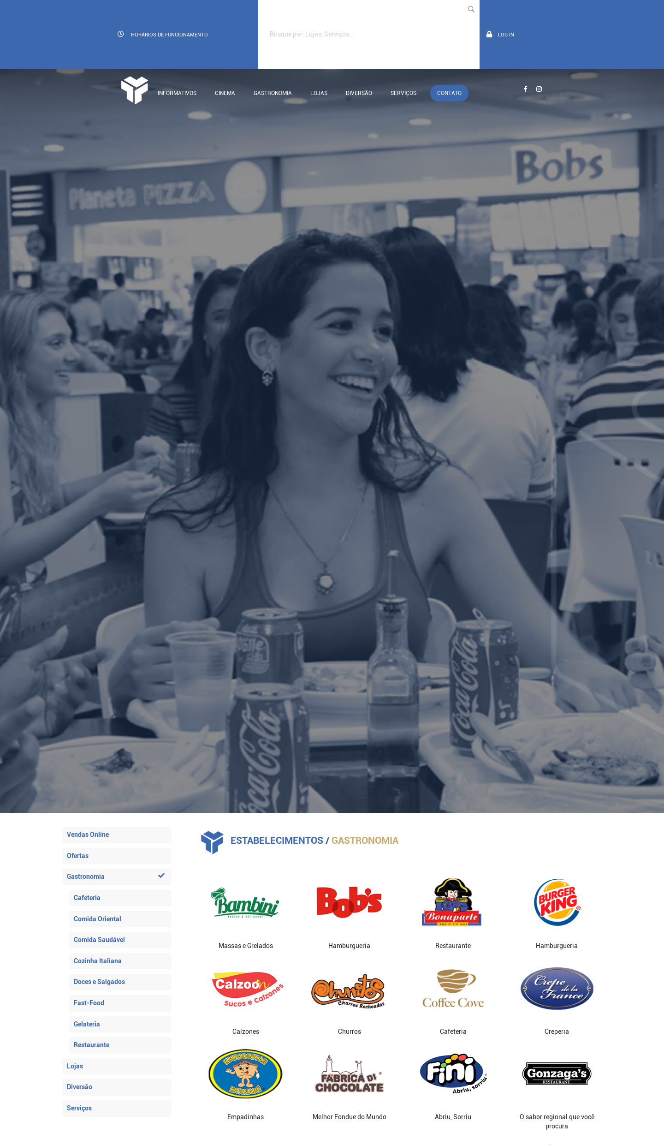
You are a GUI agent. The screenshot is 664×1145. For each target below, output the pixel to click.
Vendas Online (88, 834)
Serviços (403, 93)
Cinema (225, 93)
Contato (449, 93)
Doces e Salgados (99, 981)
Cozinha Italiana (98, 961)
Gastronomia (273, 93)
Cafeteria (87, 897)
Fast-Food (89, 1003)
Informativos (177, 93)
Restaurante (91, 1045)
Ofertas (78, 855)
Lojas (318, 93)
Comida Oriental (97, 919)
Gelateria (87, 1024)
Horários (163, 34)
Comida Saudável (99, 939)
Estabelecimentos (277, 840)
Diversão (359, 93)
